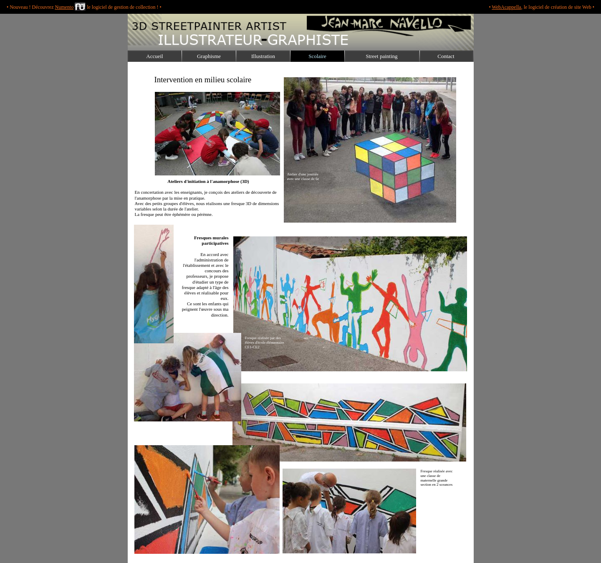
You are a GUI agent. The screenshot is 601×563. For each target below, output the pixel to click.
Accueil (154, 56)
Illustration (263, 56)
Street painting (381, 56)
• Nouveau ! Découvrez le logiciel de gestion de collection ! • (84, 7)
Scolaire (317, 56)
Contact (445, 56)
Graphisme (209, 56)
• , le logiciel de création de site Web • (541, 7)
